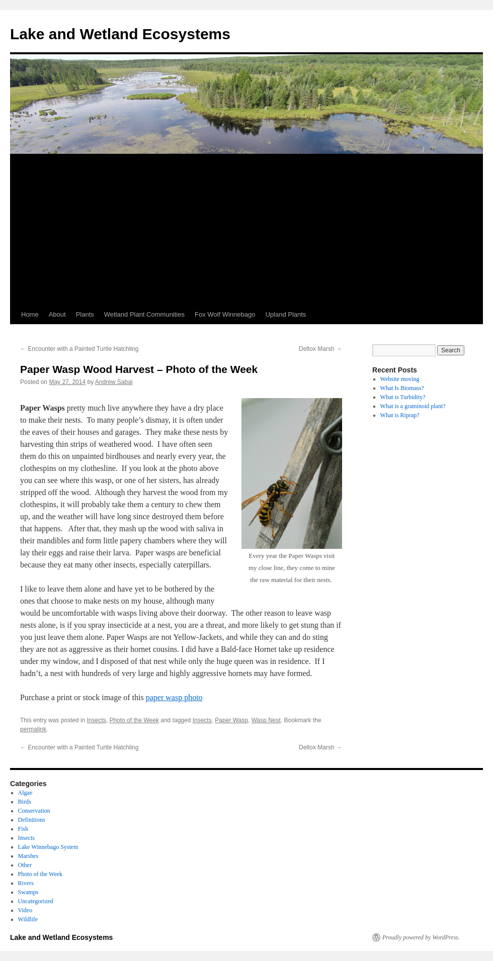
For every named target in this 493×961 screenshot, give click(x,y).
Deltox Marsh (320, 348)
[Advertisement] (246, 229)
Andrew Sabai (114, 382)
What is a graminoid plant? (413, 406)
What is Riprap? (400, 415)
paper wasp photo (174, 697)
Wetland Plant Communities (144, 314)
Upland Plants (285, 314)
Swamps (28, 892)
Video (25, 910)
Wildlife (28, 919)
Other (25, 865)
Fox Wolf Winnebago (225, 314)
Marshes (28, 855)
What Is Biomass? (402, 388)
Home (30, 314)
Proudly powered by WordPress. (421, 937)
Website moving (400, 378)
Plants (85, 314)
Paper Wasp (231, 720)
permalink (33, 729)
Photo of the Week (134, 720)
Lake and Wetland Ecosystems (120, 34)
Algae (25, 792)
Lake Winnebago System (48, 846)
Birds (24, 801)
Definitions (31, 819)
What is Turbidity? (403, 397)
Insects (96, 720)
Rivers (26, 883)
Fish (23, 828)
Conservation (34, 810)
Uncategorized (35, 901)
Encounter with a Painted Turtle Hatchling (79, 348)
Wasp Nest (266, 720)
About (57, 314)
